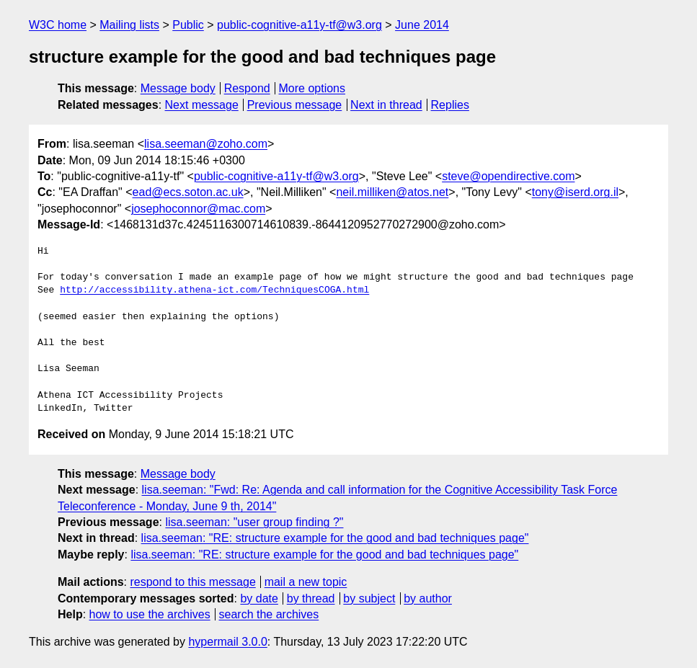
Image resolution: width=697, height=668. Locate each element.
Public (188, 25)
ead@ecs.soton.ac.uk (188, 192)
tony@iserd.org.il (575, 192)
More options (312, 88)
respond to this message (192, 582)
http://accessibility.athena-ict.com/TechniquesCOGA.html (214, 290)
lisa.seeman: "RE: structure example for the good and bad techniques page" (335, 538)
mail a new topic (306, 582)
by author (428, 598)
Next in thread (386, 105)
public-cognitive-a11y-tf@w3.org (299, 25)
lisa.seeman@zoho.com (205, 144)
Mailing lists (129, 25)
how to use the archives (149, 614)
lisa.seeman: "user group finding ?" (254, 522)
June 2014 (422, 25)
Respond (247, 88)
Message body (178, 88)
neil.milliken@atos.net (392, 192)
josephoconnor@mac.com (198, 208)
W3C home (57, 25)
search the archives (269, 614)
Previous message (294, 105)
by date (259, 598)
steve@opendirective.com (508, 176)
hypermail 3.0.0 (227, 642)
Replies (450, 105)
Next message (202, 105)
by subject (369, 598)
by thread (311, 598)
